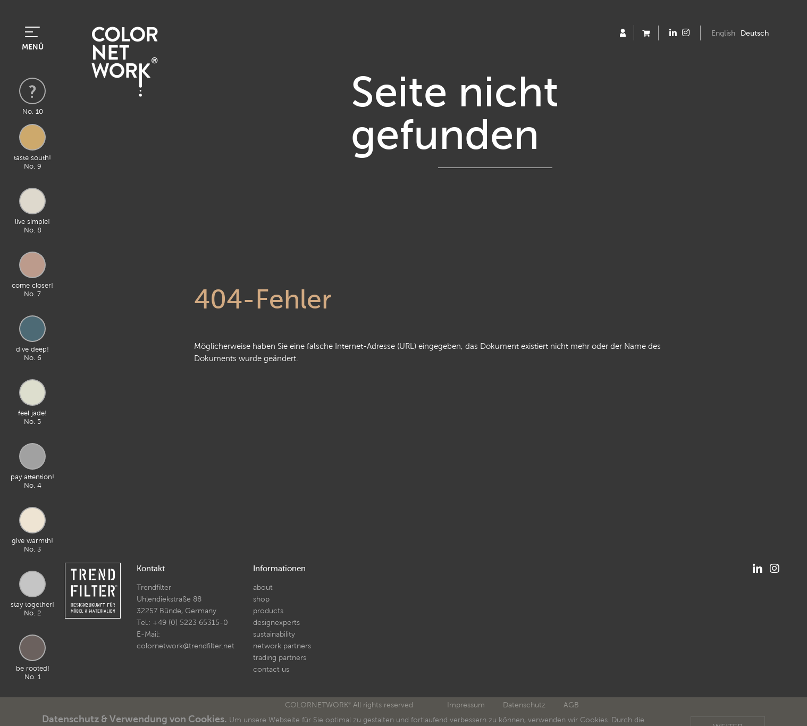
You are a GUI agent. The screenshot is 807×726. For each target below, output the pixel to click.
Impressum (466, 705)
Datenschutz (524, 705)
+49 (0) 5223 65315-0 (190, 623)
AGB (571, 705)
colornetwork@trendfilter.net (185, 646)
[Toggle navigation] (32, 30)
